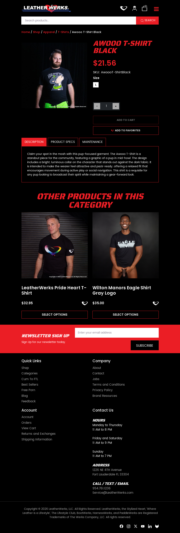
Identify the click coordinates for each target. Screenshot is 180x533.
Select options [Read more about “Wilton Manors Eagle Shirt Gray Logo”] (125, 314)
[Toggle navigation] (156, 9)
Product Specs (63, 142)
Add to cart (126, 120)
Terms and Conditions (108, 385)
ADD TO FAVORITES (126, 130)
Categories (29, 373)
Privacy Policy (102, 390)
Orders (26, 423)
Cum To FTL (29, 379)
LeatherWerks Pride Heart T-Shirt (54, 290)
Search (150, 20)
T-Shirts (63, 32)
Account (27, 417)
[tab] (34, 142)
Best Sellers (29, 385)
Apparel (49, 32)
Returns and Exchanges (38, 434)
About (96, 368)
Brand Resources (104, 396)
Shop (36, 32)
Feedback (28, 401)
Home (25, 32)
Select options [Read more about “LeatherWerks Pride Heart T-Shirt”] (54, 314)
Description (34, 142)
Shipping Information (36, 439)
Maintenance (92, 142)
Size (96, 77)
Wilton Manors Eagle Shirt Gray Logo (121, 290)
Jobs (95, 379)
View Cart (28, 428)
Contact (98, 373)
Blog (24, 396)
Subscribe (144, 345)
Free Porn (28, 390)
